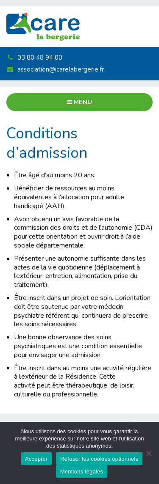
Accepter (36, 459)
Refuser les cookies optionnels (99, 459)
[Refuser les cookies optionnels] (148, 453)
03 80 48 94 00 (34, 57)
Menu (79, 102)
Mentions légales (81, 471)
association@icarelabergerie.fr (55, 69)
